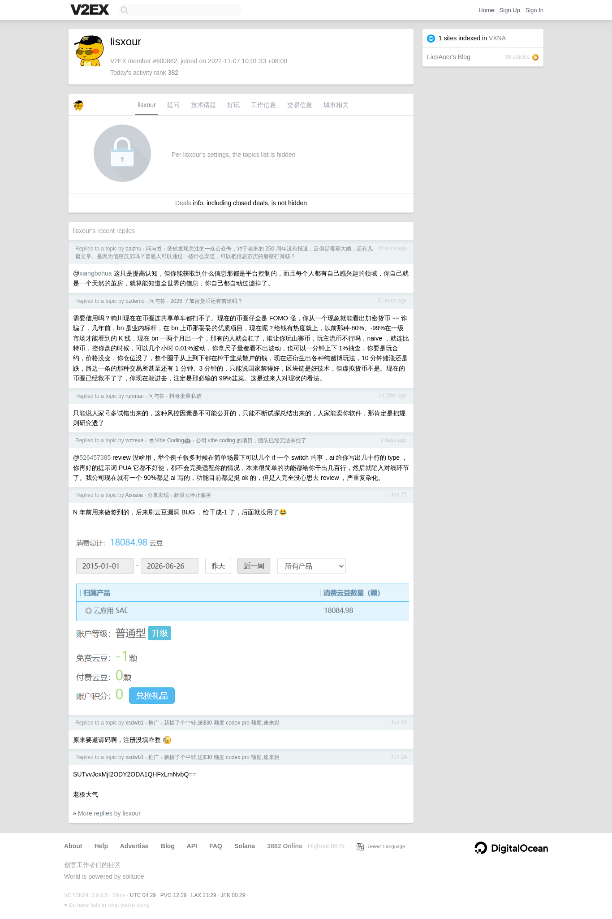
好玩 (233, 104)
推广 (153, 723)
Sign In (534, 10)
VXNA (497, 38)
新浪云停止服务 (192, 495)
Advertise (134, 846)
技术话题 (203, 104)
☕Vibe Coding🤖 (169, 440)
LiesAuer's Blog (448, 56)
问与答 (154, 249)
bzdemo (135, 301)
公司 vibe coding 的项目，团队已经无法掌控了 (251, 440)
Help (101, 846)
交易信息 (299, 104)
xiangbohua (95, 273)
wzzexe (134, 440)
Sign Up (510, 10)
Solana (244, 846)
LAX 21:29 (203, 895)
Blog (168, 846)
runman (134, 396)
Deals (183, 203)
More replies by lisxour (109, 813)
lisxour (146, 104)
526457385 (95, 457)
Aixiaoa (133, 495)
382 (173, 72)
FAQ (215, 846)
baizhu (133, 249)
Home (486, 10)
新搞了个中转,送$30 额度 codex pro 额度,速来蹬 (221, 723)
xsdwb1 (134, 723)
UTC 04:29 (143, 895)
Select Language (381, 846)
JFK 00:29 (233, 895)
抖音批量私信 (185, 396)
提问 (173, 104)
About (73, 846)
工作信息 (263, 104)
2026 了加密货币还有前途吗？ (206, 301)
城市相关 (336, 104)
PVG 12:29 (173, 895)
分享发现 (158, 495)
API (192, 846)
